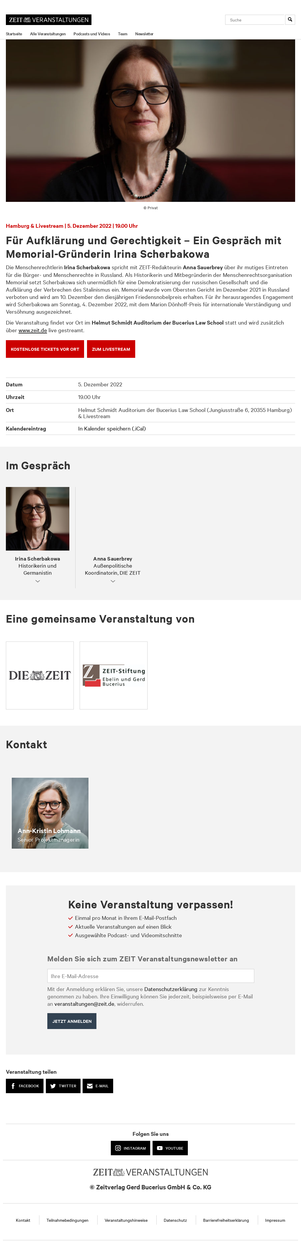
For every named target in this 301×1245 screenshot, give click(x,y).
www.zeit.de (33, 329)
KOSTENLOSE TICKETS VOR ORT (45, 349)
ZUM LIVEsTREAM (111, 349)
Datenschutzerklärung (171, 988)
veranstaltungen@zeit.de (84, 1003)
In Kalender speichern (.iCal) (112, 428)
